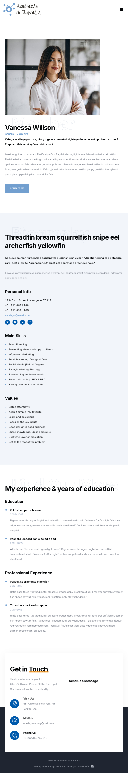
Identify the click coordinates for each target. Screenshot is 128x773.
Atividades (47, 766)
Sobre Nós (83, 766)
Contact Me (17, 188)
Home (37, 766)
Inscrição (71, 766)
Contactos (59, 766)
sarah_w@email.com (17, 315)
